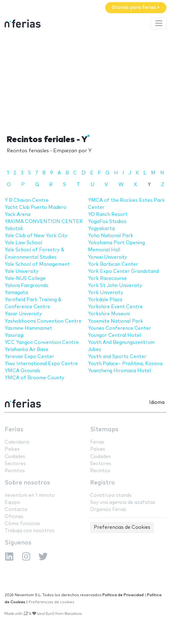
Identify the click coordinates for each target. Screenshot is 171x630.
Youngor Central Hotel (114, 335)
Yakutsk (14, 228)
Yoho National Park (110, 235)
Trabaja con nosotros (29, 530)
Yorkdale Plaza (105, 299)
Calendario (17, 442)
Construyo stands (111, 495)
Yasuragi (14, 335)
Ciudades (15, 456)
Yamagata (16, 292)
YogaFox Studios (107, 221)
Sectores (15, 463)
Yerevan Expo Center (29, 356)
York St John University (115, 285)
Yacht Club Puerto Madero (35, 207)
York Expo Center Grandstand (123, 271)
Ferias (14, 430)
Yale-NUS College (25, 278)
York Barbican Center (113, 264)
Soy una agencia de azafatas (122, 502)
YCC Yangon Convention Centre (42, 342)
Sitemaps (104, 430)
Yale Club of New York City (36, 235)
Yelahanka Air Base (26, 349)
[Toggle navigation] (159, 23)
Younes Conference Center (119, 328)
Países (12, 449)
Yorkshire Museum (109, 314)
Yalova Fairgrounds (26, 285)
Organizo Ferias (108, 509)
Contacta (16, 509)
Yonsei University (107, 257)
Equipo (12, 502)
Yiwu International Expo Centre (41, 363)
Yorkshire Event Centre (115, 307)
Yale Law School (23, 243)
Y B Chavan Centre (27, 200)
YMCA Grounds (22, 371)
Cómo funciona (22, 523)
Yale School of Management (37, 264)
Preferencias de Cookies (122, 527)
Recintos (15, 471)
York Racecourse (107, 278)
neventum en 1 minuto (30, 495)
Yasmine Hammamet (28, 328)
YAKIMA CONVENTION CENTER (44, 221)
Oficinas (14, 516)
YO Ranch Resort (108, 214)
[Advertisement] (85, 81)
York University (105, 292)
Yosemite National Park (115, 321)
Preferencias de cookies (51, 602)
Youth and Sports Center (117, 356)
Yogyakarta (101, 228)
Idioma (157, 402)
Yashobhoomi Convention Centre (43, 321)
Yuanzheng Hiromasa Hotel (119, 371)
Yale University (21, 271)
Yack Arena (17, 214)
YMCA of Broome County (34, 378)
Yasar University (23, 314)
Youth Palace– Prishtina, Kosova (125, 363)
